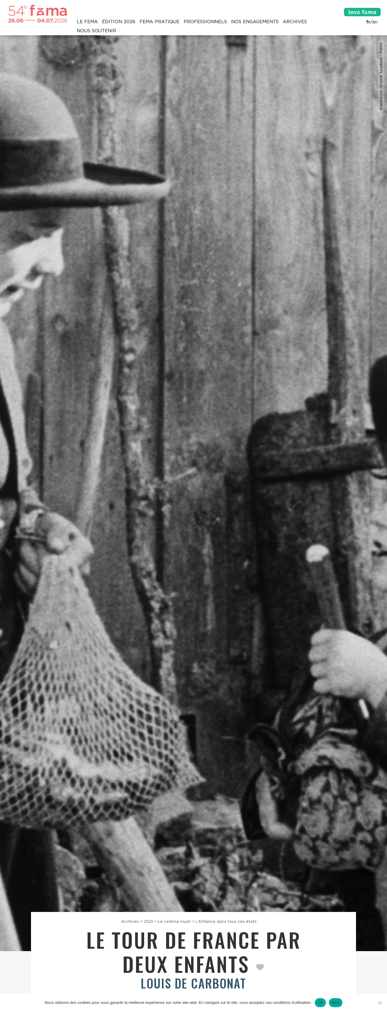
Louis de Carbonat (193, 983)
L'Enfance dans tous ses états (226, 921)
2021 (148, 921)
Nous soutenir (96, 30)
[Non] (379, 1003)
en (375, 22)
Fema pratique (159, 21)
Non (335, 1002)
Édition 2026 (118, 21)
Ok (320, 1002)
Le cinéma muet (174, 921)
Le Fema (87, 21)
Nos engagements (255, 21)
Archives (295, 21)
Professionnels (205, 21)
